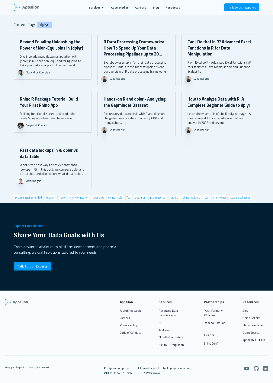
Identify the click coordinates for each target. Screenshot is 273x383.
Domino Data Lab (214, 322)
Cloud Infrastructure (171, 337)
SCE (161, 322)
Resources (173, 7)
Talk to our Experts (32, 266)
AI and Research (130, 310)
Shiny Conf (211, 343)
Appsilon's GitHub (254, 340)
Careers (140, 7)
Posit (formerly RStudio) (213, 313)
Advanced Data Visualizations (168, 313)
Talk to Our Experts (242, 7)
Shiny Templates (253, 325)
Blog (156, 7)
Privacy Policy (128, 325)
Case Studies (120, 7)
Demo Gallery (251, 318)
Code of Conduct (130, 332)
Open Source (251, 332)
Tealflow (164, 330)
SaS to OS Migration (171, 344)
